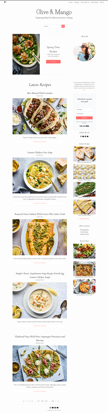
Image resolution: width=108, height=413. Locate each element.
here (84, 90)
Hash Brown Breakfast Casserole (84, 277)
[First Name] (84, 109)
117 (38, 401)
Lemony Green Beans (84, 197)
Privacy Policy (84, 234)
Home (71, 2)
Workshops (94, 2)
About (102, 2)
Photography (84, 230)
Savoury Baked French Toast (84, 295)
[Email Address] (84, 113)
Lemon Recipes (84, 218)
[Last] (58, 401)
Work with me (85, 2)
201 (53, 401)
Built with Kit (84, 126)
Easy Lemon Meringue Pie (84, 162)
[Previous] (25, 401)
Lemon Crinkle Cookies (84, 180)
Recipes (76, 2)
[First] (23, 401)
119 (46, 401)
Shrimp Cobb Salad (84, 259)
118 (42, 401)
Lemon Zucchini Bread (84, 215)
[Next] (55, 401)
